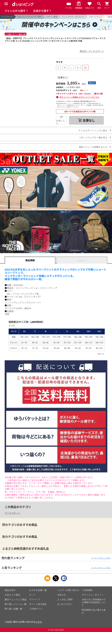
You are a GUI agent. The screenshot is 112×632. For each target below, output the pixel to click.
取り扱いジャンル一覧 (15, 604)
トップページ (7, 16)
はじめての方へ (64, 604)
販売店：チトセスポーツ (92, 51)
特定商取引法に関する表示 (94, 611)
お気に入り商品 (12, 594)
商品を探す (10, 590)
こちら (38, 621)
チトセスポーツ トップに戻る (92, 130)
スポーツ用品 (52, 16)
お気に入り (60, 122)
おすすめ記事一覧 (38, 590)
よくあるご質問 (64, 599)
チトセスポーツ (12, 512)
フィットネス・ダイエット (73, 16)
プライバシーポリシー (93, 594)
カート (32, 594)
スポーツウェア (95, 16)
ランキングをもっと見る (101, 558)
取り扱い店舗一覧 (13, 608)
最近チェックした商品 (16, 599)
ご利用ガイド (35, 608)
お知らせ (61, 594)
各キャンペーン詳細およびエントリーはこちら (79, 97)
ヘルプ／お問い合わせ (68, 590)
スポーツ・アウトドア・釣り (29, 16)
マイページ (34, 599)
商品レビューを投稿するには (93, 147)
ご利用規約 (87, 590)
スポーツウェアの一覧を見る (93, 137)
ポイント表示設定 (38, 604)
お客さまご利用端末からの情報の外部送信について (94, 602)
